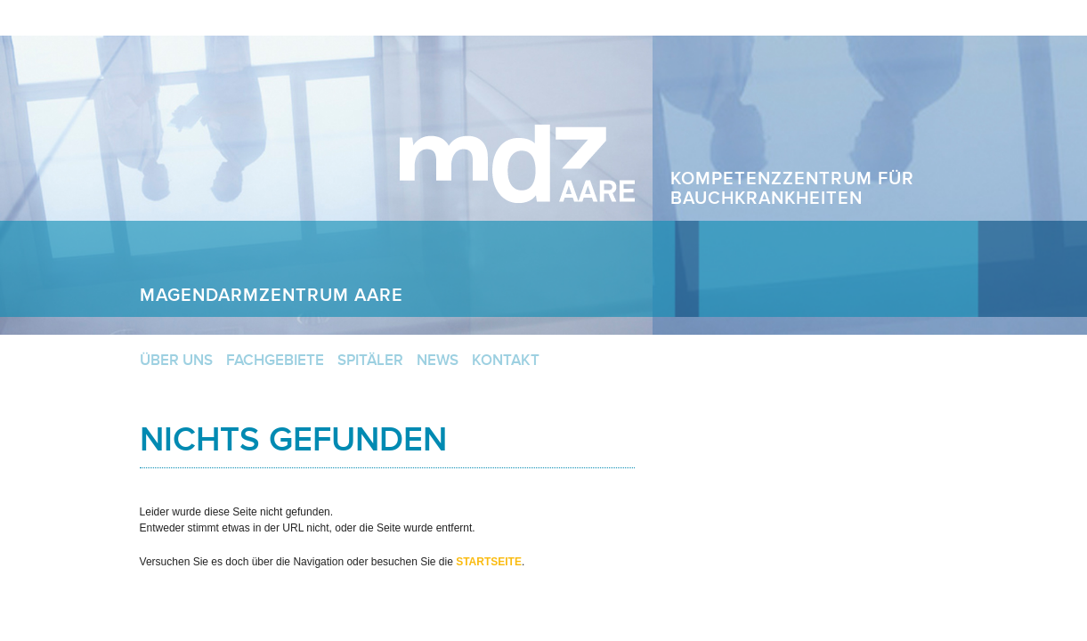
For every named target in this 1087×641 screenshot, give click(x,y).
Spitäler (370, 360)
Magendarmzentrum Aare (517, 164)
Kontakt (505, 360)
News (437, 360)
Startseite (489, 562)
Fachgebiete (275, 360)
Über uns (176, 360)
